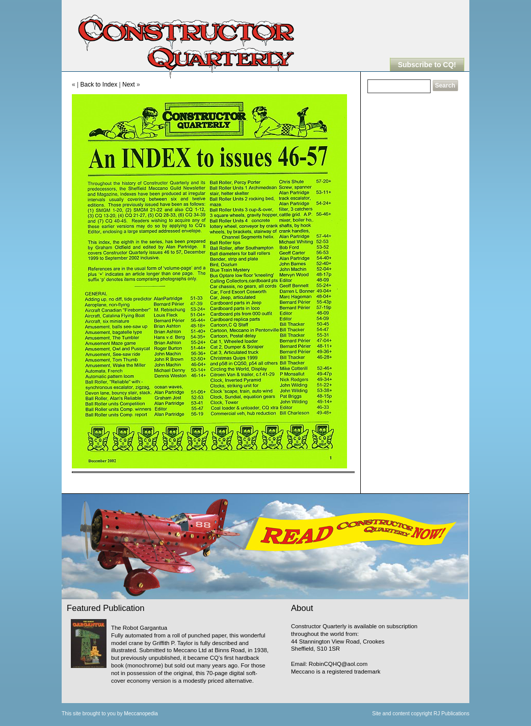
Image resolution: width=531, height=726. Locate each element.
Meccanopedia (140, 713)
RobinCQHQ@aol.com (338, 664)
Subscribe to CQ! (427, 65)
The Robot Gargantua (139, 628)
